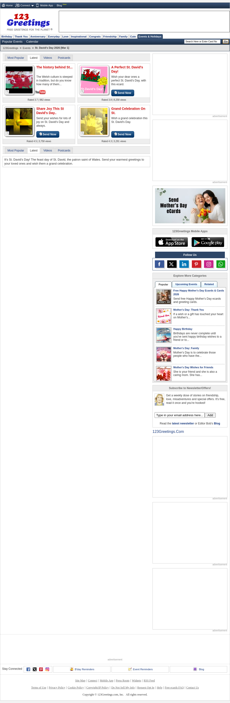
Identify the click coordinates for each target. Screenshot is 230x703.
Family (123, 36)
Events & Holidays (149, 36)
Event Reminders (140, 669)
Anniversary (38, 36)
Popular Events (12, 41)
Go (226, 41)
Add (210, 415)
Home (9, 5)
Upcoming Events (186, 284)
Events (27, 48)
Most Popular (15, 57)
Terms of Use (38, 687)
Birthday (6, 36)
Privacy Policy (57, 687)
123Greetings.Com (168, 432)
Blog (59, 5)
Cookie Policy (76, 687)
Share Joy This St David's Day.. (50, 111)
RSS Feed (149, 680)
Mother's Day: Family (186, 348)
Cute (133, 36)
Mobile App (46, 5)
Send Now (122, 93)
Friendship (110, 36)
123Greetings (10, 48)
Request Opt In (145, 687)
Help (159, 687)
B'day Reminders (82, 669)
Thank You (21, 36)
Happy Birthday (182, 329)
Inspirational (79, 36)
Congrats (95, 36)
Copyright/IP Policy (97, 687)
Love (65, 36)
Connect (25, 5)
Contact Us (192, 687)
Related (209, 284)
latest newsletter (183, 423)
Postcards (64, 57)
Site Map (80, 680)
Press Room (123, 680)
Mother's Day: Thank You (188, 309)
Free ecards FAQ (174, 687)
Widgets (136, 680)
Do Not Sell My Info (123, 687)
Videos (47, 57)
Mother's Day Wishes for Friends (193, 367)
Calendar (32, 41)
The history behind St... (54, 67)
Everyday (54, 36)
